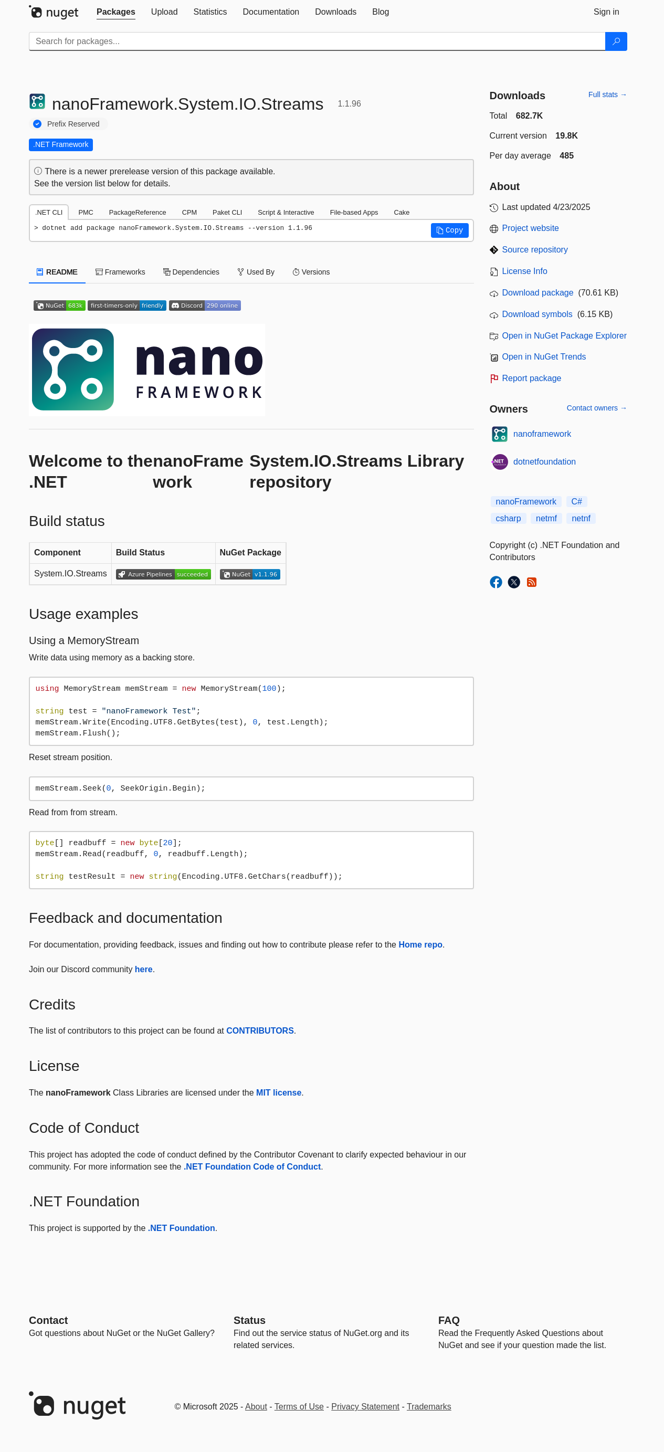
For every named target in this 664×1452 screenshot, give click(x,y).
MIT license (278, 1092)
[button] (450, 230)
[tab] (116, 12)
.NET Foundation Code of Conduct (252, 1166)
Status (250, 1320)
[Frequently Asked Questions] (449, 1320)
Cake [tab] (401, 212)
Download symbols (537, 314)
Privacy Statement (365, 1406)
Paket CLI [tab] (227, 212)
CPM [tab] (189, 212)
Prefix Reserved (73, 124)
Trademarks (429, 1406)
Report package (532, 378)
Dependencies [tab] (191, 272)
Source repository (535, 249)
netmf (546, 518)
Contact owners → (597, 408)
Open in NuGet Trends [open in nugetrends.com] (544, 356)
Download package (538, 292)
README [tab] (57, 272)
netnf (581, 518)
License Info (524, 271)
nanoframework (542, 433)
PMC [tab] (85, 212)
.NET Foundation (181, 1228)
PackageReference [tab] (137, 212)
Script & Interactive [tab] (286, 212)
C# (577, 501)
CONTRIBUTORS (260, 1030)
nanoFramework (526, 501)
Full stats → (607, 94)
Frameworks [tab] (120, 272)
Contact (48, 1320)
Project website (531, 228)
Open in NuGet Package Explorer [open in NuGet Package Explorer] (564, 335)
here (144, 969)
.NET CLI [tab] (48, 212)
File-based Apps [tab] (354, 212)
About (256, 1406)
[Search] (616, 41)
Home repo (420, 944)
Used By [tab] (256, 272)
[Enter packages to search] (317, 41)
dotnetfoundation (544, 461)
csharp (508, 518)
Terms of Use (299, 1406)
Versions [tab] (311, 272)
